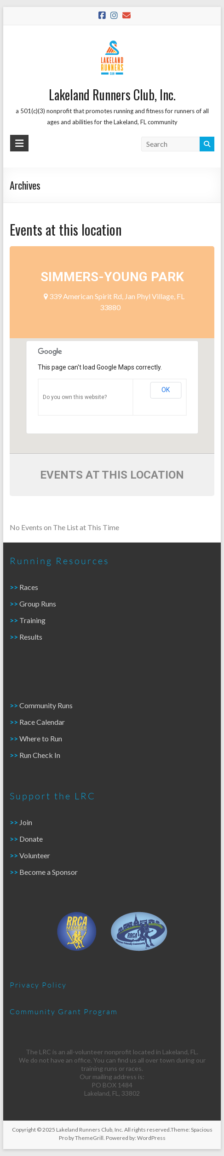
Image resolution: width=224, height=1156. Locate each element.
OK (165, 389)
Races (28, 587)
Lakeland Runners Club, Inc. (112, 94)
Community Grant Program (64, 1011)
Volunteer (34, 855)
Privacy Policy (38, 984)
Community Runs (46, 705)
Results (30, 636)
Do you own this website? (75, 397)
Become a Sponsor (48, 871)
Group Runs (37, 603)
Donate (30, 838)
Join (25, 822)
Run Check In (39, 755)
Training (32, 620)
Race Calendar (42, 721)
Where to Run (40, 738)
